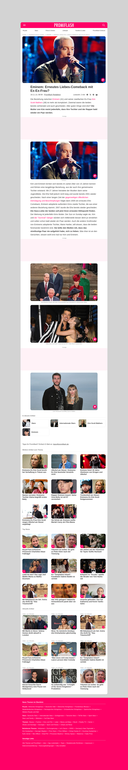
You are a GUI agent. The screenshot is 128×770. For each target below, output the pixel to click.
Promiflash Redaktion (52, 95)
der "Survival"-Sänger (43, 218)
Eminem (56, 99)
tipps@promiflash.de (61, 444)
